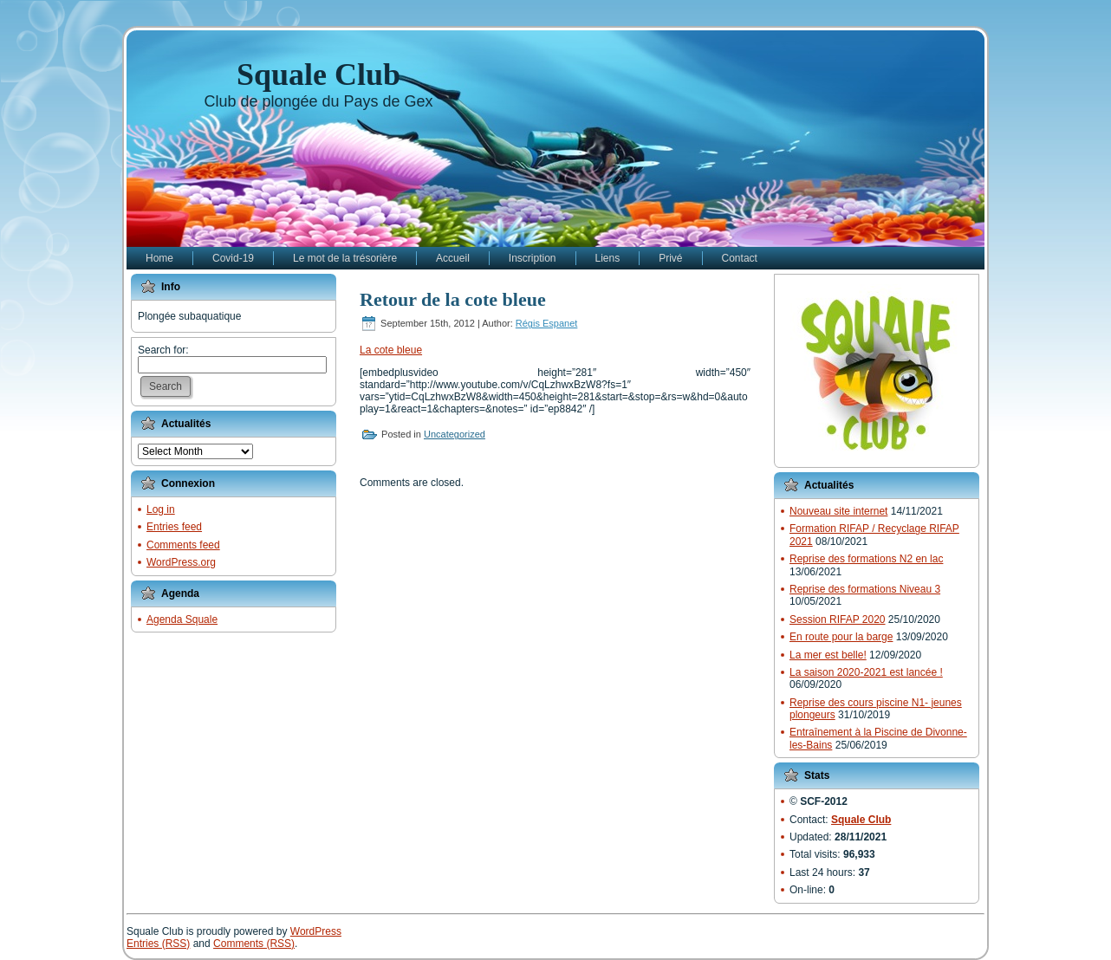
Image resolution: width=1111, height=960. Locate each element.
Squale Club (318, 74)
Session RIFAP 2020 (837, 619)
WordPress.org (181, 562)
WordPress (315, 931)
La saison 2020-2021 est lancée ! (866, 672)
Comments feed (183, 545)
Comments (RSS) (254, 943)
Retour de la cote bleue (453, 299)
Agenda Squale (182, 619)
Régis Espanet (547, 323)
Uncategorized (454, 434)
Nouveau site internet (838, 511)
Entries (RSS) (158, 943)
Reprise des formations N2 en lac (866, 559)
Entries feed (174, 527)
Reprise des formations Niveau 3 (864, 589)
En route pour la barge (841, 637)
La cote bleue (391, 350)
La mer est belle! (828, 655)
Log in (160, 509)
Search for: (163, 350)
